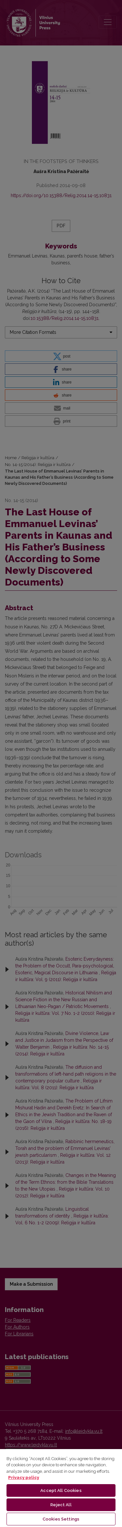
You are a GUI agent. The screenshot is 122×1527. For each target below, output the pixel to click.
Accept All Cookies (60, 1490)
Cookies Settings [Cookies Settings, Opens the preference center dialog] (61, 1519)
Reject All (60, 1504)
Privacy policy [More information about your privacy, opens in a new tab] (23, 1477)
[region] (61, 1487)
